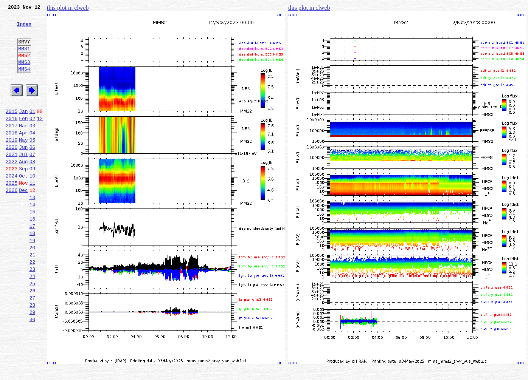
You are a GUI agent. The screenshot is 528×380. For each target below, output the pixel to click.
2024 (11, 204)
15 (33, 245)
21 (33, 295)
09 (33, 195)
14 (33, 237)
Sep (23, 195)
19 (33, 278)
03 (33, 145)
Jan (23, 129)
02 (33, 137)
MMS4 (24, 81)
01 (33, 129)
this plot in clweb (68, 8)
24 (33, 320)
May (23, 162)
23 (33, 312)
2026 (11, 220)
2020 (11, 170)
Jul (23, 179)
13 (33, 229)
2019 (11, 162)
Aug (23, 187)
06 (33, 170)
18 (33, 270)
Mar (23, 145)
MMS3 (24, 73)
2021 (11, 179)
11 (33, 212)
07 (33, 179)
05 (33, 162)
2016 (11, 137)
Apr (23, 154)
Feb (23, 137)
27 (33, 345)
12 (40, 137)
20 (33, 287)
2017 (11, 145)
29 (33, 361)
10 (33, 204)
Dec (23, 220)
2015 (11, 129)
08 (33, 187)
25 (33, 328)
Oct (23, 204)
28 (33, 353)
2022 (11, 187)
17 (33, 262)
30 (33, 370)
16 (33, 253)
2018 (11, 154)
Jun (23, 170)
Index (24, 28)
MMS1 (24, 57)
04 (33, 154)
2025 (11, 212)
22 (33, 303)
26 (33, 337)
